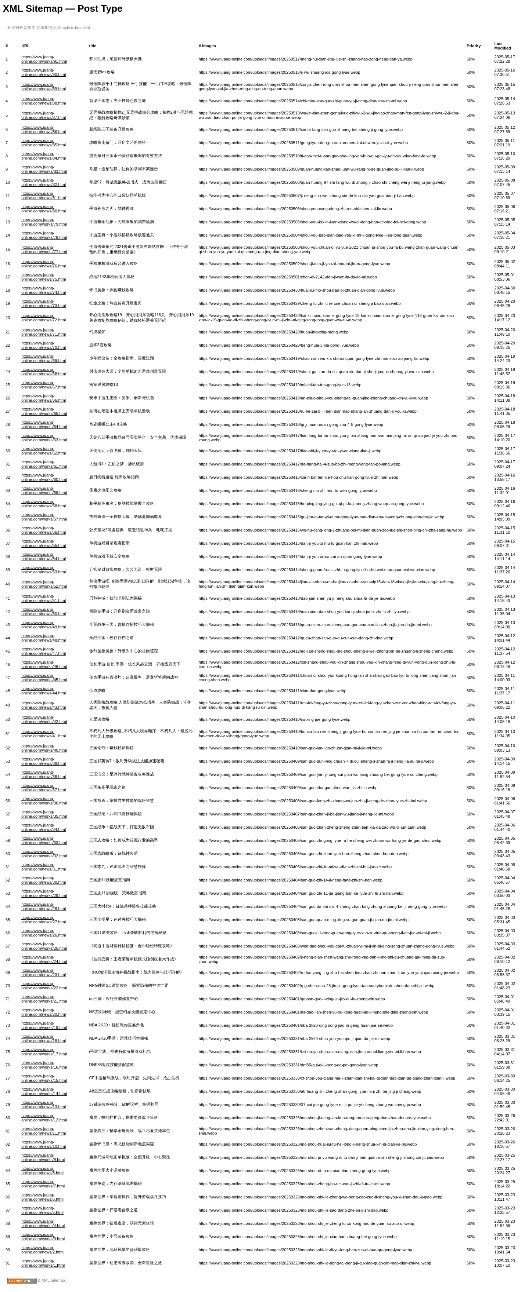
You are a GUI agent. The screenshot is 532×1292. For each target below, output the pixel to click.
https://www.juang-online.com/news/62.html (43, 450)
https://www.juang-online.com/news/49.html (43, 624)
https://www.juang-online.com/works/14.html (44, 1091)
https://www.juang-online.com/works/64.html (44, 424)
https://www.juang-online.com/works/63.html (44, 437)
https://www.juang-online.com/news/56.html (43, 530)
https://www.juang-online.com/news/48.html (43, 638)
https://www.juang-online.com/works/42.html (44, 719)
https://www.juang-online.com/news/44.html (43, 690)
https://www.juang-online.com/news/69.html (43, 358)
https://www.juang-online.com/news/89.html (43, 86)
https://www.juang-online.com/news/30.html (43, 880)
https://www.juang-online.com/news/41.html (43, 733)
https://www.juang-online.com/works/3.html (43, 1236)
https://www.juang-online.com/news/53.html (43, 569)
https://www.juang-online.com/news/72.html (43, 317)
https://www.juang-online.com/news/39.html (43, 761)
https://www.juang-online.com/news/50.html (43, 611)
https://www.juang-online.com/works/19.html (44, 1025)
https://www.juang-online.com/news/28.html (43, 906)
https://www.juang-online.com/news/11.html (43, 1131)
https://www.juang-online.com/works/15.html (44, 1078)
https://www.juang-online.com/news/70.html (43, 345)
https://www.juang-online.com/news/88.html (43, 100)
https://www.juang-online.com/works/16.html (44, 1065)
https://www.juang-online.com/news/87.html (43, 115)
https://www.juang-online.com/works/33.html (44, 840)
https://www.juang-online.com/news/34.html (43, 827)
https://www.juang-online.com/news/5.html (42, 1210)
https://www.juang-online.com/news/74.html (43, 290)
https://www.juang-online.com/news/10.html (43, 1144)
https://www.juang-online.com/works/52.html (44, 584)
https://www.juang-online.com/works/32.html (44, 853)
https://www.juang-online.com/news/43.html (43, 705)
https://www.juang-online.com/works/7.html (43, 1183)
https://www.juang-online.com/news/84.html (43, 156)
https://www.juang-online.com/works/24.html (44, 959)
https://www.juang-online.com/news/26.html (43, 932)
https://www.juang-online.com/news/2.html (42, 1249)
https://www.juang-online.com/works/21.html (44, 998)
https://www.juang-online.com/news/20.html (43, 1012)
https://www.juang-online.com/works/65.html (44, 411)
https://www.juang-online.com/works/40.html (44, 748)
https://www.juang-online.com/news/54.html (43, 556)
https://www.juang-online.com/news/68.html (43, 371)
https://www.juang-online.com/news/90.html (43, 72)
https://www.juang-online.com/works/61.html (44, 464)
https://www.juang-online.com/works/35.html (44, 814)
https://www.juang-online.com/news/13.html (43, 1104)
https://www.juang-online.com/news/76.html (43, 263)
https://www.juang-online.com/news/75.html (43, 277)
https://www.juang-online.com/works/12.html (44, 1117)
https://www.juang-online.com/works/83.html (44, 169)
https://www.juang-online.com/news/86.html (43, 129)
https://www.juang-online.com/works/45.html (44, 677)
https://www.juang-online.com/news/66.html (43, 398)
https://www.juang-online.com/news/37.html (43, 787)
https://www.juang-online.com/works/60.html (44, 477)
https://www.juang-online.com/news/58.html (43, 503)
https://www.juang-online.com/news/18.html (43, 1038)
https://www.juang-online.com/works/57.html (44, 516)
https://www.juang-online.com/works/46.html (44, 664)
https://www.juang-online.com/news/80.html (43, 208)
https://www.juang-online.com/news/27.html (43, 919)
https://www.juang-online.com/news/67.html (43, 384)
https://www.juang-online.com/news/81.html (43, 195)
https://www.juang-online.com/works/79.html (44, 222)
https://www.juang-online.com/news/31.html (43, 866)
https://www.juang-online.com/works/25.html (44, 946)
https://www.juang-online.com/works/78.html (44, 235)
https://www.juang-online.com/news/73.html (43, 303)
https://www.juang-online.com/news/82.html (43, 182)
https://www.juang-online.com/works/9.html (43, 1157)
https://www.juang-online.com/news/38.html (43, 774)
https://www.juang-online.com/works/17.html (44, 1051)
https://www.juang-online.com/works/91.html (44, 59)
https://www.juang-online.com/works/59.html (44, 490)
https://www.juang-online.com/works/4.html (43, 1223)
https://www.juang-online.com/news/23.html (43, 972)
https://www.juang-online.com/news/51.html (43, 598)
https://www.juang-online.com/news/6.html (42, 1197)
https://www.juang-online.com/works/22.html (44, 985)
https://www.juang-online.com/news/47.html (43, 651)
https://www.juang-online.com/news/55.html (43, 543)
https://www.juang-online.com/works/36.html (44, 800)
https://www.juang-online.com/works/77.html (44, 249)
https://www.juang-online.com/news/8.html (42, 1170)
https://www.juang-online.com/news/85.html (43, 142)
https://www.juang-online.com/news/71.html (43, 332)
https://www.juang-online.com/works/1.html (43, 1263)
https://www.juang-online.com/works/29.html (44, 893)
